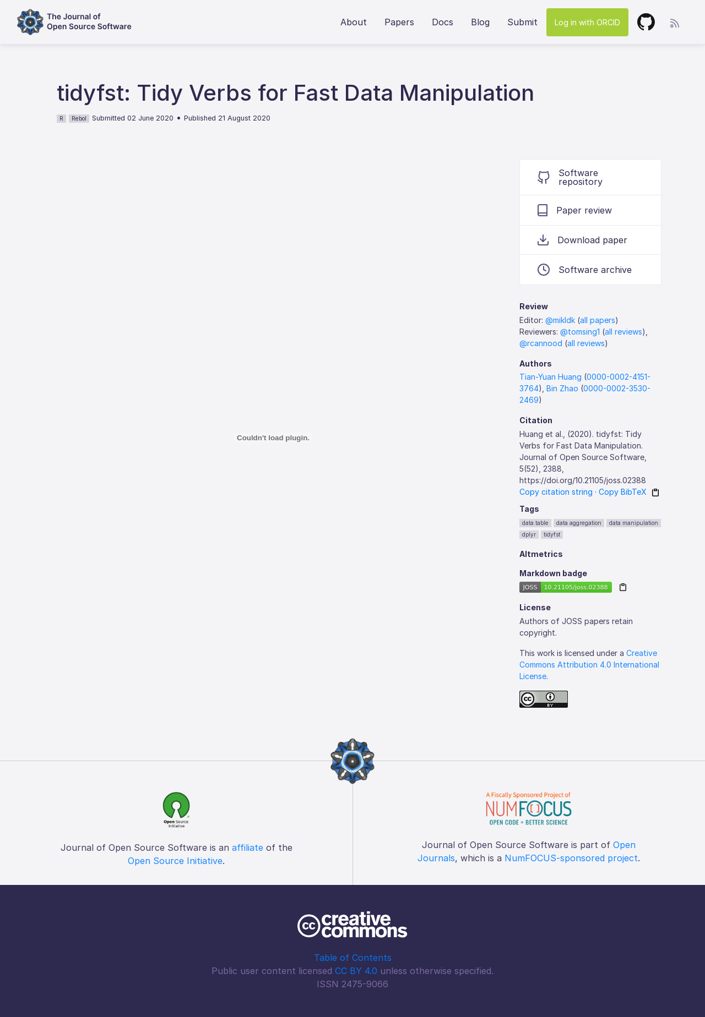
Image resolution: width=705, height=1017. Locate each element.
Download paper (582, 239)
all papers (597, 320)
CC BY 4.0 (356, 970)
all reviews (623, 331)
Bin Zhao (562, 388)
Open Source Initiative (175, 860)
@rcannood (540, 343)
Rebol (79, 118)
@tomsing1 (580, 331)
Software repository (570, 177)
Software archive (585, 270)
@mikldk (560, 320)
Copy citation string (556, 491)
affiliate (247, 847)
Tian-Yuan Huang (550, 376)
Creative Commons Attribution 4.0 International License (589, 664)
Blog (480, 22)
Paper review (575, 210)
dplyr (529, 534)
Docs (442, 22)
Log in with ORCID (587, 22)
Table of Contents (353, 957)
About (353, 22)
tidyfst (552, 534)
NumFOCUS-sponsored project (571, 857)
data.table (535, 523)
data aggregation (578, 523)
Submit (522, 22)
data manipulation (633, 523)
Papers (399, 22)
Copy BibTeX (623, 491)
